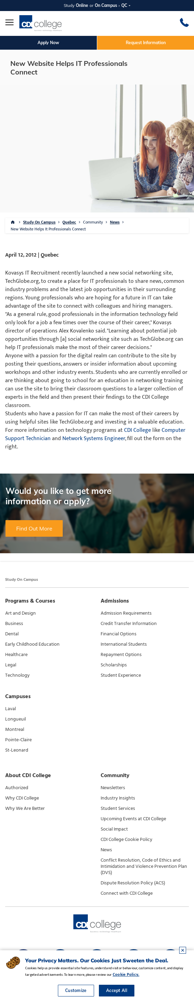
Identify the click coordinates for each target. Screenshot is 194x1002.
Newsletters (113, 788)
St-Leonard (16, 750)
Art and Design (20, 613)
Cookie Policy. (126, 974)
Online (82, 5)
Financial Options (118, 634)
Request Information (146, 42)
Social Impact (114, 829)
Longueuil (15, 719)
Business (14, 624)
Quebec (69, 222)
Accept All (116, 990)
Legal (10, 665)
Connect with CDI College (127, 893)
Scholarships (114, 665)
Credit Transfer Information (129, 624)
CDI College (137, 430)
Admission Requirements (126, 613)
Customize (76, 990)
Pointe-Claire (18, 740)
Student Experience (121, 675)
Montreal (14, 729)
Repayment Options (121, 655)
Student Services (118, 808)
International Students (124, 644)
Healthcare (16, 655)
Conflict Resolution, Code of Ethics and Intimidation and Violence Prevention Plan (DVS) (144, 866)
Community (93, 222)
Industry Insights (118, 798)
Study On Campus (39, 222)
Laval (10, 709)
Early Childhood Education (32, 644)
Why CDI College (22, 798)
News (115, 222)
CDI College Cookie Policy (126, 839)
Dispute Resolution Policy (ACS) (133, 883)
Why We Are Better (25, 808)
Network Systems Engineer (93, 438)
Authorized (16, 788)
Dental (12, 634)
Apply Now (48, 42)
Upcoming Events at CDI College (133, 819)
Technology (17, 675)
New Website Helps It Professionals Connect (48, 229)
